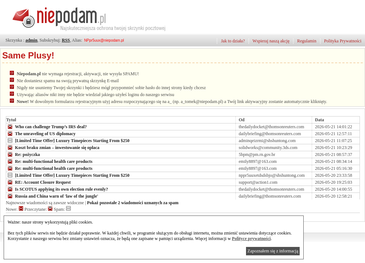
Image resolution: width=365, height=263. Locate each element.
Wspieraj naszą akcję (271, 40)
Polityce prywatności (251, 238)
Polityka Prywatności (342, 40)
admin (32, 40)
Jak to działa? (233, 40)
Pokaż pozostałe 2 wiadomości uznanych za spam (132, 202)
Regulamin (306, 40)
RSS (66, 40)
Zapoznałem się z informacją (272, 251)
